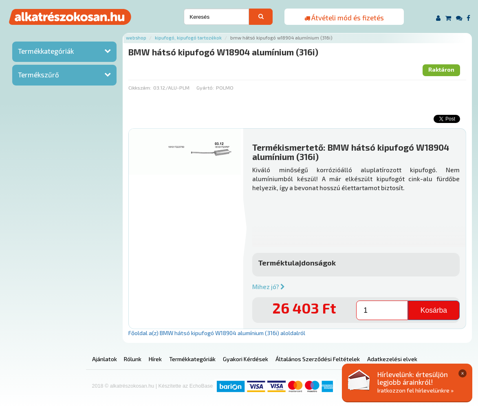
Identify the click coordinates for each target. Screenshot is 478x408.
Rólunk (132, 358)
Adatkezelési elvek (392, 358)
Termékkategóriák (46, 51)
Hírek (155, 358)
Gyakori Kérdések (245, 358)
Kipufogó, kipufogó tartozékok (188, 37)
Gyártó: (205, 87)
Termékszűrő (38, 74)
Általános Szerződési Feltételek (317, 358)
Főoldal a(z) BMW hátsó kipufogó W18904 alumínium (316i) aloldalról (216, 332)
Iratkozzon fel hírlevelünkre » (415, 390)
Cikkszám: (139, 87)
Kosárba (434, 310)
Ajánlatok (104, 358)
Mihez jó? (268, 286)
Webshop (136, 37)
